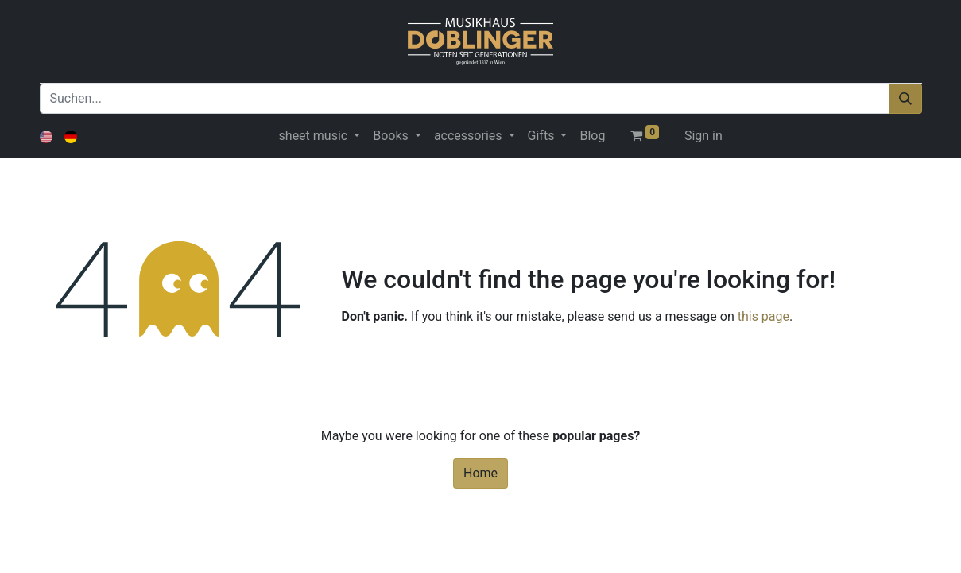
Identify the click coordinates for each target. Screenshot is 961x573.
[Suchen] (905, 99)
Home (480, 473)
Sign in (703, 135)
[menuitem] (592, 136)
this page (763, 316)
